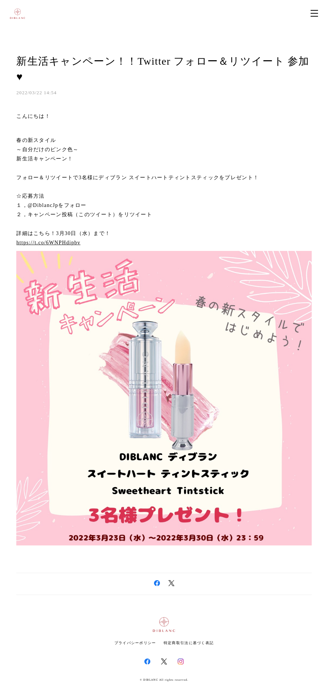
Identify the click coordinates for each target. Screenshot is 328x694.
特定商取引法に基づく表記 (189, 643)
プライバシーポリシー (135, 643)
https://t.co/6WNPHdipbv (48, 242)
